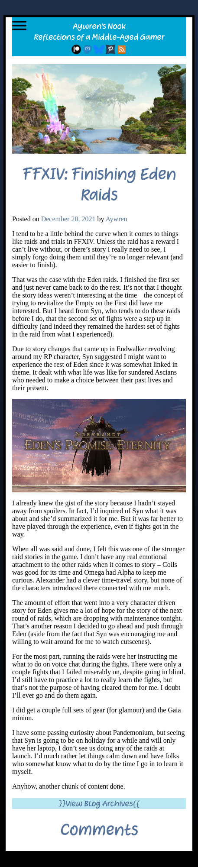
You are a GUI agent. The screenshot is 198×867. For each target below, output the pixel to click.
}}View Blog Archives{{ (99, 803)
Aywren (116, 219)
